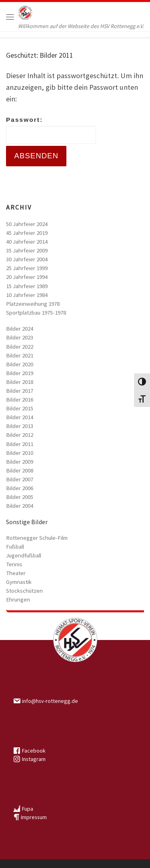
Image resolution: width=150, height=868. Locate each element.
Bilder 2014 (19, 417)
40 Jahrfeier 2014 (27, 241)
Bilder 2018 (19, 382)
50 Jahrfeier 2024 (27, 224)
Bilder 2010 (19, 452)
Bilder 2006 (19, 488)
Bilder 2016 (19, 399)
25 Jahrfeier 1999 (27, 268)
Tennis (14, 564)
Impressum (34, 817)
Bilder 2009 (19, 461)
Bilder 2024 (19, 328)
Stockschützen (24, 590)
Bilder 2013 (19, 426)
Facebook (34, 750)
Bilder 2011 (19, 444)
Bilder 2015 (19, 408)
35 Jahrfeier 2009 (27, 250)
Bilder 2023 (19, 337)
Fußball (15, 546)
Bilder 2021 (19, 355)
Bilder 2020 (19, 364)
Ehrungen (18, 599)
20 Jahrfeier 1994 (27, 277)
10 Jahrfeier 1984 (27, 295)
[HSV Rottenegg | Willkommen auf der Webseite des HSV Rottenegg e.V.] (25, 12)
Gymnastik (19, 581)
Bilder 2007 (19, 479)
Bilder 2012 (19, 434)
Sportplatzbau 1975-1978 (36, 312)
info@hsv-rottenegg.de (50, 700)
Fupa (27, 808)
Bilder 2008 (19, 470)
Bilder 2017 (19, 390)
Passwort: (51, 130)
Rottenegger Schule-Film (37, 537)
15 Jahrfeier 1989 (27, 286)
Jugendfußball (23, 555)
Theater (16, 573)
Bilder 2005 (19, 497)
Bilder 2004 (19, 505)
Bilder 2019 (19, 373)
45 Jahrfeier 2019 (27, 232)
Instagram (34, 759)
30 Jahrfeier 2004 (27, 259)
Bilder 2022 (19, 346)
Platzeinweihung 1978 (33, 303)
